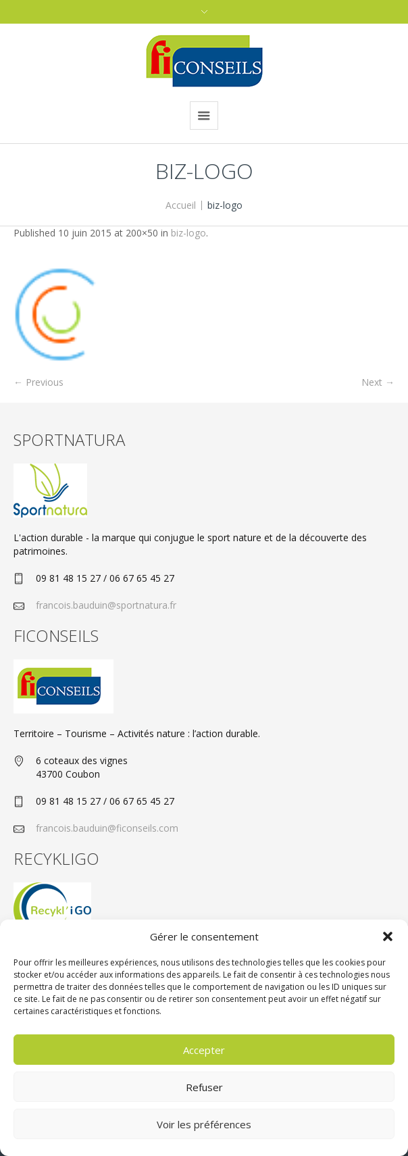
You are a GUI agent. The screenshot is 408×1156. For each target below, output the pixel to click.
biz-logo (188, 232)
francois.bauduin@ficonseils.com (107, 828)
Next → (377, 382)
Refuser (204, 1087)
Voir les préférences (204, 1124)
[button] (387, 936)
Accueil (180, 205)
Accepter (204, 1050)
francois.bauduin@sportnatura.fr (106, 605)
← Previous (38, 382)
